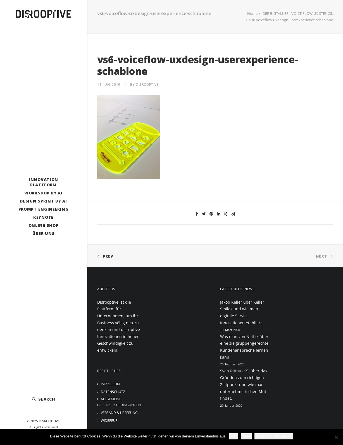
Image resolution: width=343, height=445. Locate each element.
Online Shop (43, 225)
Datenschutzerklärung (273, 436)
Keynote (43, 217)
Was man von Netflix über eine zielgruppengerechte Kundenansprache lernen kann (244, 347)
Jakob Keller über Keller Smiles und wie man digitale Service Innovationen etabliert (242, 312)
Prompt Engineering (43, 209)
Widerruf (109, 420)
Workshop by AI (43, 193)
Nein (246, 436)
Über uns (43, 233)
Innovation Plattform (43, 182)
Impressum (110, 384)
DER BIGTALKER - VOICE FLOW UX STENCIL (298, 13)
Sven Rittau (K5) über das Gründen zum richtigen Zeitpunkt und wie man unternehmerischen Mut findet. (243, 384)
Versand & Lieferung (119, 412)
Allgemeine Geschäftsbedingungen (119, 402)
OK (233, 436)
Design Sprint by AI (43, 201)
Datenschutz (113, 391)
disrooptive (147, 84)
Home (252, 13)
